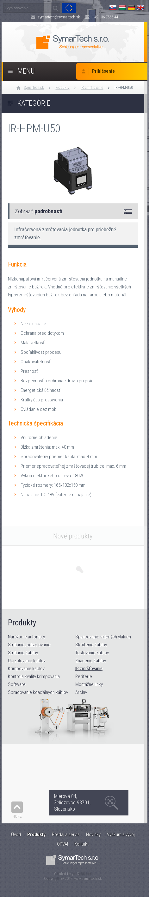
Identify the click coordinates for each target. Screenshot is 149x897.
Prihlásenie (103, 71)
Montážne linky (89, 684)
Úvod (16, 834)
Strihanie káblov (23, 653)
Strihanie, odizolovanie (29, 645)
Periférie (83, 676)
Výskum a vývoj (121, 834)
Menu (26, 71)
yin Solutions (81, 874)
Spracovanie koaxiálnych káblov (38, 692)
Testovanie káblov (92, 653)
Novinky (93, 834)
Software (17, 684)
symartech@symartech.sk (59, 17)
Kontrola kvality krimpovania (34, 676)
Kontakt (81, 844)
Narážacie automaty (26, 637)
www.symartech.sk (87, 878)
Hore (17, 816)
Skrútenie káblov (91, 645)
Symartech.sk (34, 87)
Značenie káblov (90, 660)
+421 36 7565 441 (106, 17)
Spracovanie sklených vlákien (103, 637)
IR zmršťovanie (92, 87)
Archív (81, 692)
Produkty (62, 87)
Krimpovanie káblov (26, 668)
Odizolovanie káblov (27, 660)
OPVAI (62, 844)
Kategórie (33, 103)
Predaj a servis (66, 834)
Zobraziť (39, 211)
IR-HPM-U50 (124, 87)
